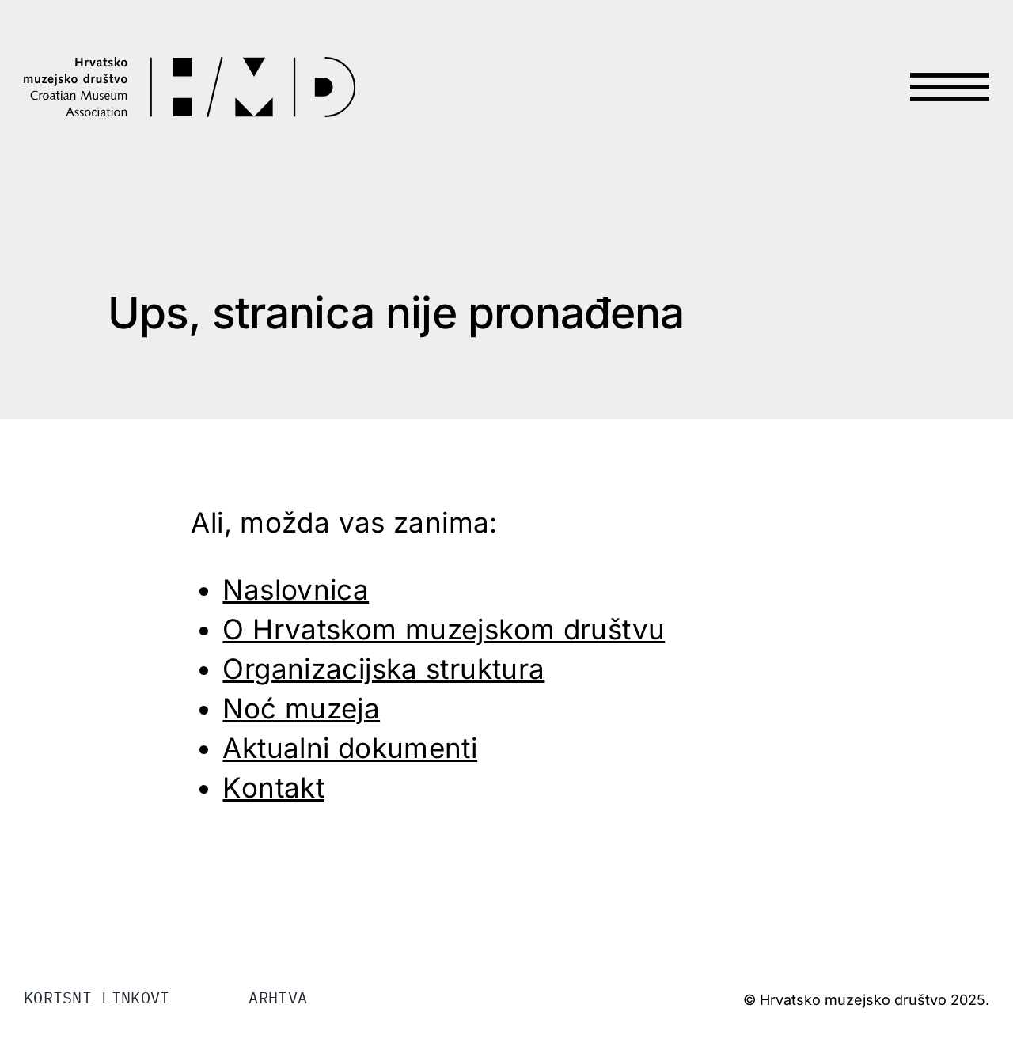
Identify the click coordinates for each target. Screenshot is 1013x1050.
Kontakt (273, 787)
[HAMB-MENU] (949, 57)
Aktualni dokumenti (349, 747)
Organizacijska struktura (383, 668)
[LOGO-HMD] (190, 66)
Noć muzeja (301, 708)
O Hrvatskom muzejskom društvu (443, 629)
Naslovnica (295, 589)
